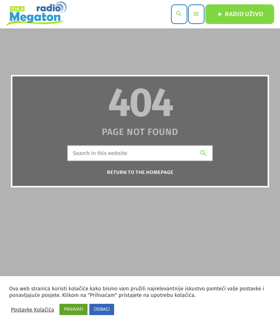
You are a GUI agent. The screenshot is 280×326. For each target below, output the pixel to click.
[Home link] (36, 14)
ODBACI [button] (102, 309)
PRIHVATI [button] (73, 309)
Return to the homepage (140, 173)
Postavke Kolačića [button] (32, 309)
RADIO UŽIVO (239, 14)
